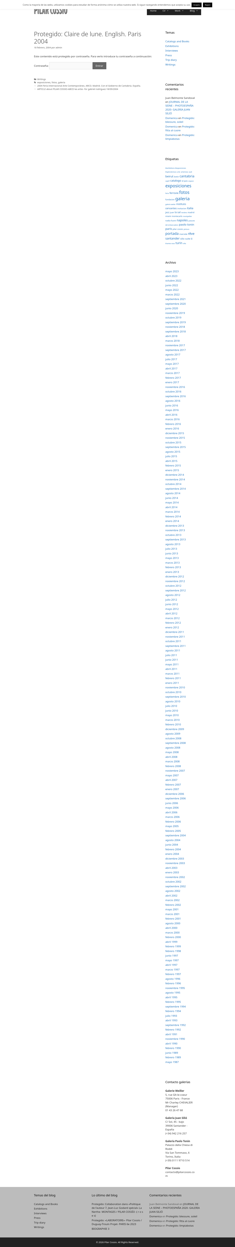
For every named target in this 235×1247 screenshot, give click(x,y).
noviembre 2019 (175, 313)
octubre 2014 (173, 484)
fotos (54, 82)
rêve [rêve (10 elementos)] (191, 233)
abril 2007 (171, 780)
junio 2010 (171, 710)
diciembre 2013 (174, 525)
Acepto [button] (196, 4)
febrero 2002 (173, 905)
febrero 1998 (173, 951)
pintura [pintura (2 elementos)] (186, 229)
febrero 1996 (173, 983)
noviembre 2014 (175, 479)
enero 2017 (172, 382)
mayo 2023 (172, 271)
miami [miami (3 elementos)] (168, 216)
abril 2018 (171, 336)
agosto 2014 (172, 493)
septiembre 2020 (175, 303)
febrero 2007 (173, 784)
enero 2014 (172, 521)
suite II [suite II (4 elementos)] (188, 238)
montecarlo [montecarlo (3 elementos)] (177, 216)
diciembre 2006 (174, 794)
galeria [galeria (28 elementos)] (182, 199)
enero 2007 (172, 789)
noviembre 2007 (175, 770)
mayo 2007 (172, 775)
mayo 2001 (172, 909)
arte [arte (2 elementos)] (178, 172)
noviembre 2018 (175, 327)
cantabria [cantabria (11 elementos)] (187, 176)
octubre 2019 (173, 317)
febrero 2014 (173, 516)
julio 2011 (171, 655)
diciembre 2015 (174, 433)
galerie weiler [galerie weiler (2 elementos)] (170, 204)
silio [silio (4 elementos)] (182, 238)
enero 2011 (172, 683)
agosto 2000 (172, 923)
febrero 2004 (173, 849)
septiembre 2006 (175, 798)
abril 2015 (171, 461)
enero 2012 (172, 627)
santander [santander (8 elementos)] (172, 238)
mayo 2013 (172, 558)
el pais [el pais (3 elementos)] (185, 180)
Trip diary (171, 60)
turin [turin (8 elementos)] (179, 243)
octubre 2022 (173, 280)
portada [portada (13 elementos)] (172, 233)
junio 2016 (171, 405)
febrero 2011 (173, 678)
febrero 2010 (173, 724)
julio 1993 (171, 1015)
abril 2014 (171, 507)
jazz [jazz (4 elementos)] (167, 212)
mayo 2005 (172, 826)
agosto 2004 (172, 840)
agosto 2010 (172, 701)
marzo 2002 (172, 900)
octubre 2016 (173, 391)
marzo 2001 (172, 914)
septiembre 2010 (175, 696)
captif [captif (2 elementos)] (167, 181)
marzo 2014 (172, 511)
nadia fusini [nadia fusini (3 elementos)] (170, 220)
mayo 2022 (172, 290)
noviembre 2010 (175, 687)
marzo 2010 (172, 720)
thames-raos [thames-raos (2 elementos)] (170, 243)
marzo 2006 (172, 817)
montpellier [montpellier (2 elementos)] (187, 216)
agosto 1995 (172, 992)
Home (153, 10)
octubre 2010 (173, 692)
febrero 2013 (173, 567)
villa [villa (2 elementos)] (184, 243)
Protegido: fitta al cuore (180, 1221)
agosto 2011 (172, 650)
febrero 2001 (173, 918)
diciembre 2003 (174, 858)
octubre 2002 (173, 881)
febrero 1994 (173, 1011)
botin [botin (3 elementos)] (176, 176)
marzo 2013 (172, 562)
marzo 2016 (172, 419)
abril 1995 (171, 997)
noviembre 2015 (175, 437)
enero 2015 (172, 470)
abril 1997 (171, 965)
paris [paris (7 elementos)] (168, 229)
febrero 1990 (173, 1048)
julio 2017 (171, 359)
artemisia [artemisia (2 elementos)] (184, 172)
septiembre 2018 (175, 331)
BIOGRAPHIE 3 (100, 1228)
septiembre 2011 (175, 646)
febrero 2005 (173, 831)
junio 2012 (171, 604)
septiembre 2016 (175, 396)
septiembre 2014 (175, 488)
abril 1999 (171, 942)
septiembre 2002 (175, 886)
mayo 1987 (172, 1062)
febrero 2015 (173, 465)
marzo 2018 (172, 340)
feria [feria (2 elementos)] (167, 193)
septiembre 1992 (175, 1025)
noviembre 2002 (175, 877)
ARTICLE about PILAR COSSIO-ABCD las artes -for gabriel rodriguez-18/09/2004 (77, 89)
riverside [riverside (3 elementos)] (183, 234)
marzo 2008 (172, 761)
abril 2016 (171, 414)
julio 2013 (171, 548)
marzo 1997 (172, 969)
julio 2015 (171, 456)
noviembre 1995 (175, 988)
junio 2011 (171, 659)
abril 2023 (171, 276)
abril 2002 (171, 895)
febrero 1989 (173, 1057)
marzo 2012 (172, 618)
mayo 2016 (172, 410)
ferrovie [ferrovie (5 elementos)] (174, 193)
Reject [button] (207, 4)
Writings (41, 79)
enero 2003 (172, 872)
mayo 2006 (172, 807)
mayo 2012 (172, 609)
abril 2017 (171, 368)
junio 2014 (171, 498)
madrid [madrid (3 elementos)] (191, 212)
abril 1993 (171, 1020)
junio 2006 (171, 803)
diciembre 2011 (174, 632)
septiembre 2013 (175, 539)
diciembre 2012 (174, 576)
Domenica (171, 118)
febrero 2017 (173, 377)
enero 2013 (172, 572)
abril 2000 (171, 928)
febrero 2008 (173, 766)
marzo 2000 (172, 932)
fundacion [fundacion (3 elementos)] (170, 199)
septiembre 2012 (175, 590)
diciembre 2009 (174, 729)
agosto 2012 (172, 595)
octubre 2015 (173, 442)
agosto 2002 (172, 891)
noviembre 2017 (175, 345)
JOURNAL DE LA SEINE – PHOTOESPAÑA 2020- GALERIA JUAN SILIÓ (174, 1207)
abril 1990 (171, 1043)
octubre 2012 (173, 585)
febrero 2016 (173, 424)
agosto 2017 (172, 354)
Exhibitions (172, 46)
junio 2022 (171, 285)
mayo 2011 (172, 664)
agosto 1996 (172, 979)
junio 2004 (171, 844)
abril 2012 (171, 613)
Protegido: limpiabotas (180, 1225)
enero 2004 (172, 854)
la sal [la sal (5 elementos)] (178, 212)
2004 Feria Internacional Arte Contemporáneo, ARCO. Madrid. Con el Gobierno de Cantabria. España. (89, 85)
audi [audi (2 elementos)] (190, 172)
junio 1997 (171, 955)
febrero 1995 (173, 1002)
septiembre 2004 (175, 835)
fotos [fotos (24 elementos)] (184, 192)
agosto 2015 (172, 451)
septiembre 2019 (175, 322)
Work (181, 10)
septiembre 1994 (175, 1006)
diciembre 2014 (174, 474)
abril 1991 (171, 1034)
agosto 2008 (172, 747)
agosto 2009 (172, 733)
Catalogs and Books (177, 41)
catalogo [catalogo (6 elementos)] (175, 180)
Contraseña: (63, 65)
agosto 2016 (172, 400)
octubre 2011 (173, 641)
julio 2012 (171, 599)
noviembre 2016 (175, 387)
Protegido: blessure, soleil (181, 1216)
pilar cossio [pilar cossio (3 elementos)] (178, 229)
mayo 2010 (172, 715)
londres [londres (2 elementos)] (184, 212)
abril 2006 (171, 812)
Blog (195, 10)
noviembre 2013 (175, 530)
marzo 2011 (172, 673)
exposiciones (43, 82)
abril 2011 (171, 669)
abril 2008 (171, 757)
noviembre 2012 (175, 581)
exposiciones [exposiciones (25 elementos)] (178, 186)
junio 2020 (171, 308)
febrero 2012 (173, 622)
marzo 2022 (172, 294)
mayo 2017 (172, 363)
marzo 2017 (172, 373)
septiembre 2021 (175, 299)
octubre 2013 (173, 535)
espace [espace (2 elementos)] (191, 181)
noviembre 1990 (175, 1039)
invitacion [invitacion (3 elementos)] (181, 208)
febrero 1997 (173, 974)
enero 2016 (172, 428)
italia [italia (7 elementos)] (190, 208)
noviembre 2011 (175, 636)
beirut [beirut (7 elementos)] (169, 176)
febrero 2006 (173, 821)
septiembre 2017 (175, 350)
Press (168, 55)
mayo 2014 (172, 502)
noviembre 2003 (175, 863)
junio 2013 (171, 553)
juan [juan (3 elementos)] (172, 212)
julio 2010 (171, 706)
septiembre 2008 (175, 743)
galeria (61, 82)
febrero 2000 (173, 937)
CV (167, 10)
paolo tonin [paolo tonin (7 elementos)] (186, 224)
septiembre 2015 (175, 447)
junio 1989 (171, 1052)
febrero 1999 (173, 946)
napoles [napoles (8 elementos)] (182, 220)
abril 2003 (171, 868)
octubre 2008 (173, 738)
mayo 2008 (172, 752)
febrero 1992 (173, 1029)
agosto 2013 (172, 544)
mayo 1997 (172, 960)
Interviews (171, 50)
